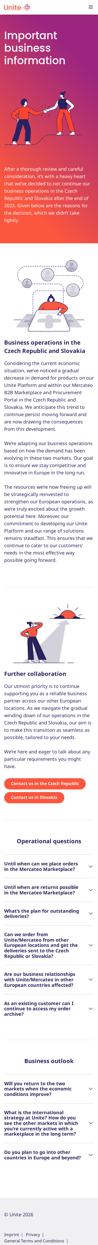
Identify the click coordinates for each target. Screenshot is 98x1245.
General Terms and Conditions (34, 1241)
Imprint (11, 1234)
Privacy (33, 1234)
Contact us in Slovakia (34, 797)
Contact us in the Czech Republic (45, 783)
